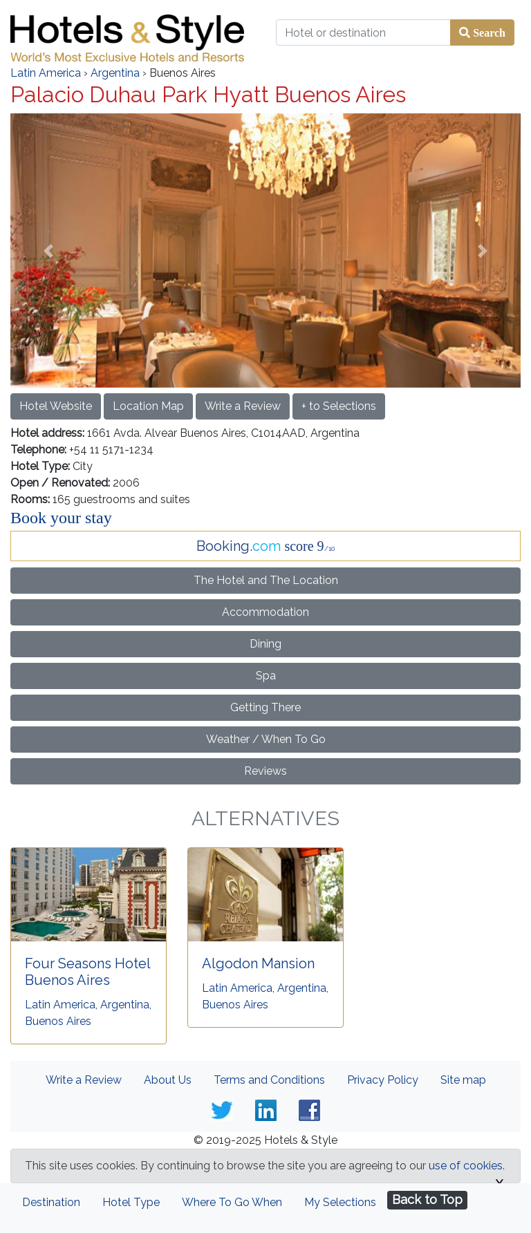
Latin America (45, 72)
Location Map (148, 406)
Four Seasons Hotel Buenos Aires (87, 971)
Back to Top (427, 1199)
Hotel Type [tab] (131, 1202)
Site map (463, 1079)
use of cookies (466, 1165)
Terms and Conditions (269, 1079)
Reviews (265, 771)
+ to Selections (338, 406)
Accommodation (265, 612)
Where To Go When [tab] (232, 1202)
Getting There (265, 707)
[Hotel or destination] (363, 32)
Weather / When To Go (266, 739)
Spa (266, 675)
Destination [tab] (51, 1202)
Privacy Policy (382, 1079)
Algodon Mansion (258, 963)
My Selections (340, 1202)
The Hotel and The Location (266, 580)
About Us (168, 1079)
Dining (265, 643)
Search (487, 32)
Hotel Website (55, 406)
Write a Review (243, 406)
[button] (48, 250)
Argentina (115, 72)
